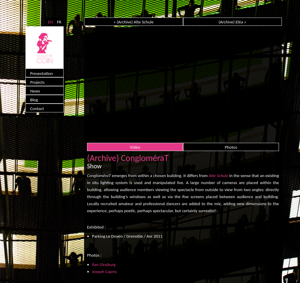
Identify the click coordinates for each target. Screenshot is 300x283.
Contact (37, 108)
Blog (34, 99)
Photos (231, 147)
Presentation (41, 73)
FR (59, 22)
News (35, 91)
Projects (37, 82)
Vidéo (135, 147)
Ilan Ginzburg (103, 264)
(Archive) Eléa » (232, 22)
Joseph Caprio (104, 271)
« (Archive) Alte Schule (133, 22)
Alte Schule (218, 175)
